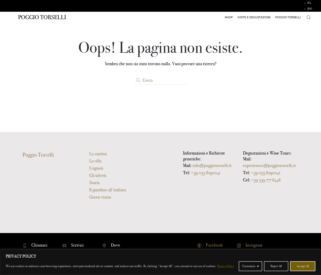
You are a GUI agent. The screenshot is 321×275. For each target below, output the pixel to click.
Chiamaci (39, 245)
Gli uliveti (97, 175)
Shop (229, 17)
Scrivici (77, 245)
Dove (115, 245)
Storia (94, 182)
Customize (248, 266)
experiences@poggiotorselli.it (269, 165)
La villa (95, 161)
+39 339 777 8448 (265, 180)
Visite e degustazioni (254, 17)
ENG (309, 8)
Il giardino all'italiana (107, 189)
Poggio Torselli (42, 17)
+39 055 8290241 (205, 172)
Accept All (303, 266)
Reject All (276, 266)
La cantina (98, 153)
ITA (309, 2)
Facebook (214, 245)
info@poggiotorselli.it (212, 165)
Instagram (253, 245)
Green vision (100, 197)
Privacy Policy (225, 266)
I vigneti (96, 168)
